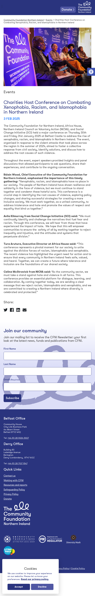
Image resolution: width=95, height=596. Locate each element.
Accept (19, 586)
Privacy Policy (11, 494)
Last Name (10, 364)
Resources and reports (15, 485)
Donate (67, 9)
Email (12, 380)
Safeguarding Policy (14, 489)
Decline (42, 586)
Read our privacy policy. (35, 579)
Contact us (10, 475)
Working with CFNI (13, 480)
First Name (10, 348)
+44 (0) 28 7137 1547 (17, 463)
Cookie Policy (78, 568)
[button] (91, 72)
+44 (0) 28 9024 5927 (18, 438)
